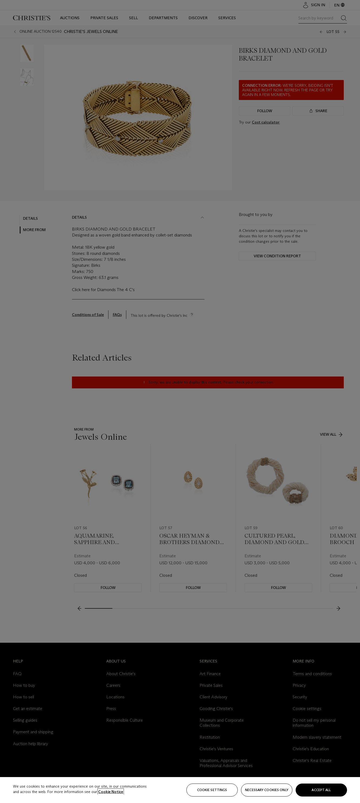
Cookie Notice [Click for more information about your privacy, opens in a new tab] (110, 791)
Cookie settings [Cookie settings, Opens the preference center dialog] (212, 790)
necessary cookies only (266, 790)
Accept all (321, 790)
